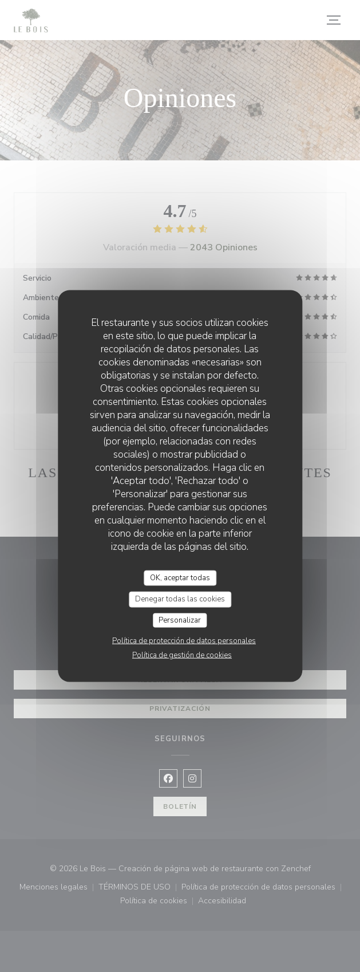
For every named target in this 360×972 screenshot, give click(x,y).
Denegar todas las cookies (180, 599)
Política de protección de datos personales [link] (184, 641)
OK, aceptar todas (180, 577)
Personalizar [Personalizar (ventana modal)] (180, 620)
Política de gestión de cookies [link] (182, 655)
